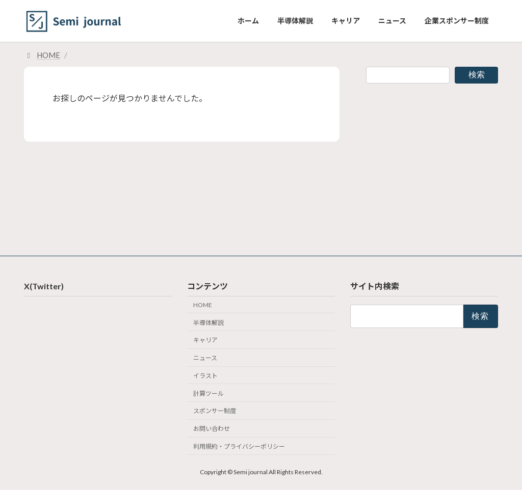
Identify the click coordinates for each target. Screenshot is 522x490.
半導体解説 (208, 322)
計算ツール (208, 393)
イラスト (205, 375)
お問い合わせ (211, 428)
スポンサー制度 (214, 411)
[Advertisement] (432, 163)
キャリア (205, 340)
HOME (202, 305)
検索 (476, 74)
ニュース (205, 358)
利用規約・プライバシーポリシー (239, 446)
